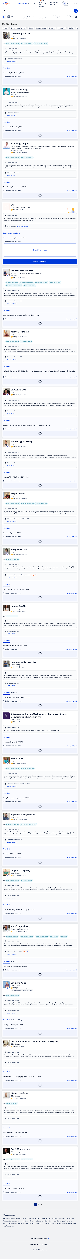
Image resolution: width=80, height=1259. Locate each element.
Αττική (5, 28)
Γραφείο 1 (6, 68)
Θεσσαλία (61, 28)
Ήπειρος (52, 28)
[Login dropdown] (65, 3)
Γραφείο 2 (14, 692)
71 (44, 1204)
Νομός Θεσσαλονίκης (18, 28)
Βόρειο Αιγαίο (41, 28)
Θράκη (71, 28)
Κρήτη (31, 28)
